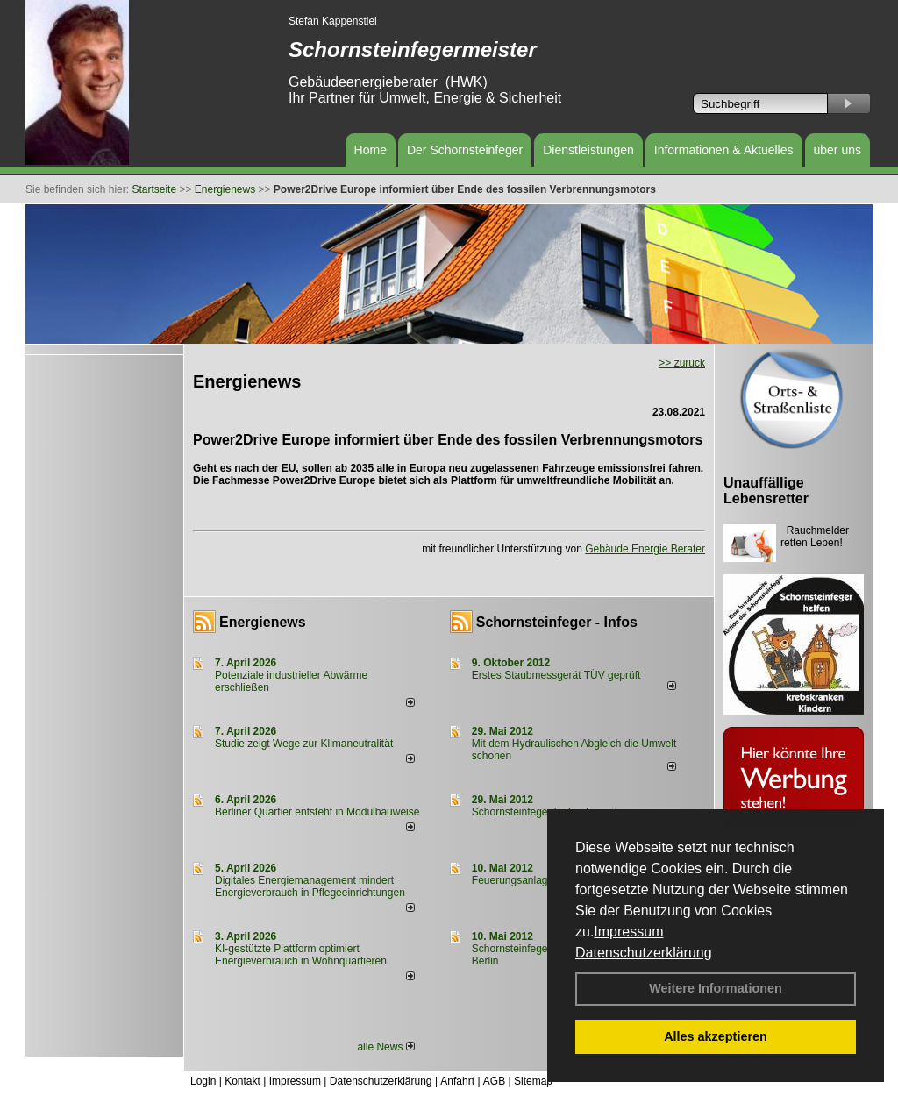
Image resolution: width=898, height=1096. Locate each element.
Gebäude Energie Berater (645, 549)
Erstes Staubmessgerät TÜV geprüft (556, 675)
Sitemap (533, 1081)
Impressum (628, 931)
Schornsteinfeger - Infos (557, 622)
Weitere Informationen (715, 988)
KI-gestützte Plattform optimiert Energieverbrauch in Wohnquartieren (301, 955)
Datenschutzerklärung (643, 952)
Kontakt (242, 1081)
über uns (837, 150)
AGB (494, 1081)
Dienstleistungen (588, 150)
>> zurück (682, 363)
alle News (385, 1047)
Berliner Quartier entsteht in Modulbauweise (317, 812)
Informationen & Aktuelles (724, 150)
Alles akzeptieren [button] (715, 1036)
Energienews (262, 622)
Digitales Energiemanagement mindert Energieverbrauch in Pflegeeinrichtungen (310, 886)
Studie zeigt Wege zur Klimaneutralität (304, 743)
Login (203, 1081)
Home (370, 150)
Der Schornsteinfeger (465, 150)
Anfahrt (457, 1081)
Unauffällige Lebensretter (766, 490)
